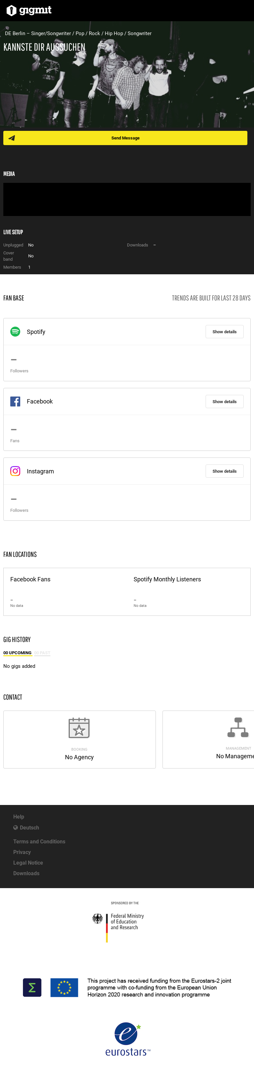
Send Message (125, 137)
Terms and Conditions (39, 841)
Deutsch (29, 828)
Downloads (26, 873)
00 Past (42, 652)
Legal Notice (28, 863)
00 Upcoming (17, 652)
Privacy (22, 852)
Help (18, 817)
